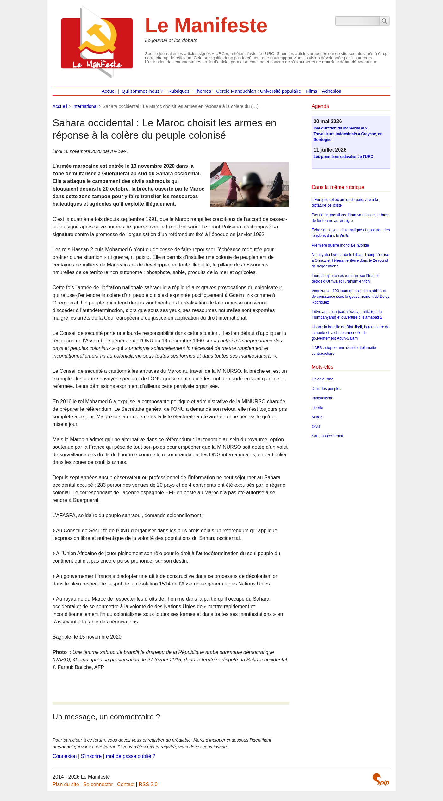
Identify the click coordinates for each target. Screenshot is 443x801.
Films (311, 91)
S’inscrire (91, 756)
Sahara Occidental (327, 436)
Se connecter (98, 784)
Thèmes (202, 91)
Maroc (317, 417)
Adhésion (331, 91)
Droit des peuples (326, 388)
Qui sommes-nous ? (142, 91)
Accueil (109, 91)
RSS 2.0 (148, 784)
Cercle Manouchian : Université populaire (258, 91)
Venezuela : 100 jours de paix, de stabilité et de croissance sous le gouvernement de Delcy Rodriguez (350, 296)
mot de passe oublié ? (130, 756)
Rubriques (179, 91)
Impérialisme (322, 398)
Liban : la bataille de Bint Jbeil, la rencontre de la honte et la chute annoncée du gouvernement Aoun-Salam (351, 333)
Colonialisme (323, 379)
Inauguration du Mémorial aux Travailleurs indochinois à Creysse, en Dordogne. (348, 134)
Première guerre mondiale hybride (340, 245)
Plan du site (66, 784)
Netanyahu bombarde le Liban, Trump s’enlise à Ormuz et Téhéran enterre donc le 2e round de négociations (350, 260)
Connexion (65, 756)
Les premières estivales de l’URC (343, 156)
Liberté (317, 407)
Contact (125, 784)
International (84, 106)
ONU (316, 426)
